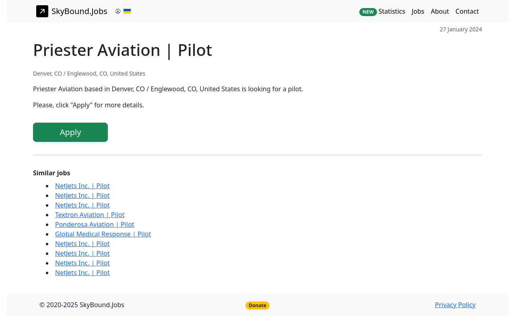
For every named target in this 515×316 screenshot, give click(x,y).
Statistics (382, 11)
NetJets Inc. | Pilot (82, 185)
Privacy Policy (455, 304)
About (440, 11)
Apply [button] (70, 132)
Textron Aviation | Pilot (89, 214)
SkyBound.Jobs (71, 11)
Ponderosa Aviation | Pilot (94, 224)
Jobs (418, 11)
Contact (467, 11)
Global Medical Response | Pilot (103, 234)
